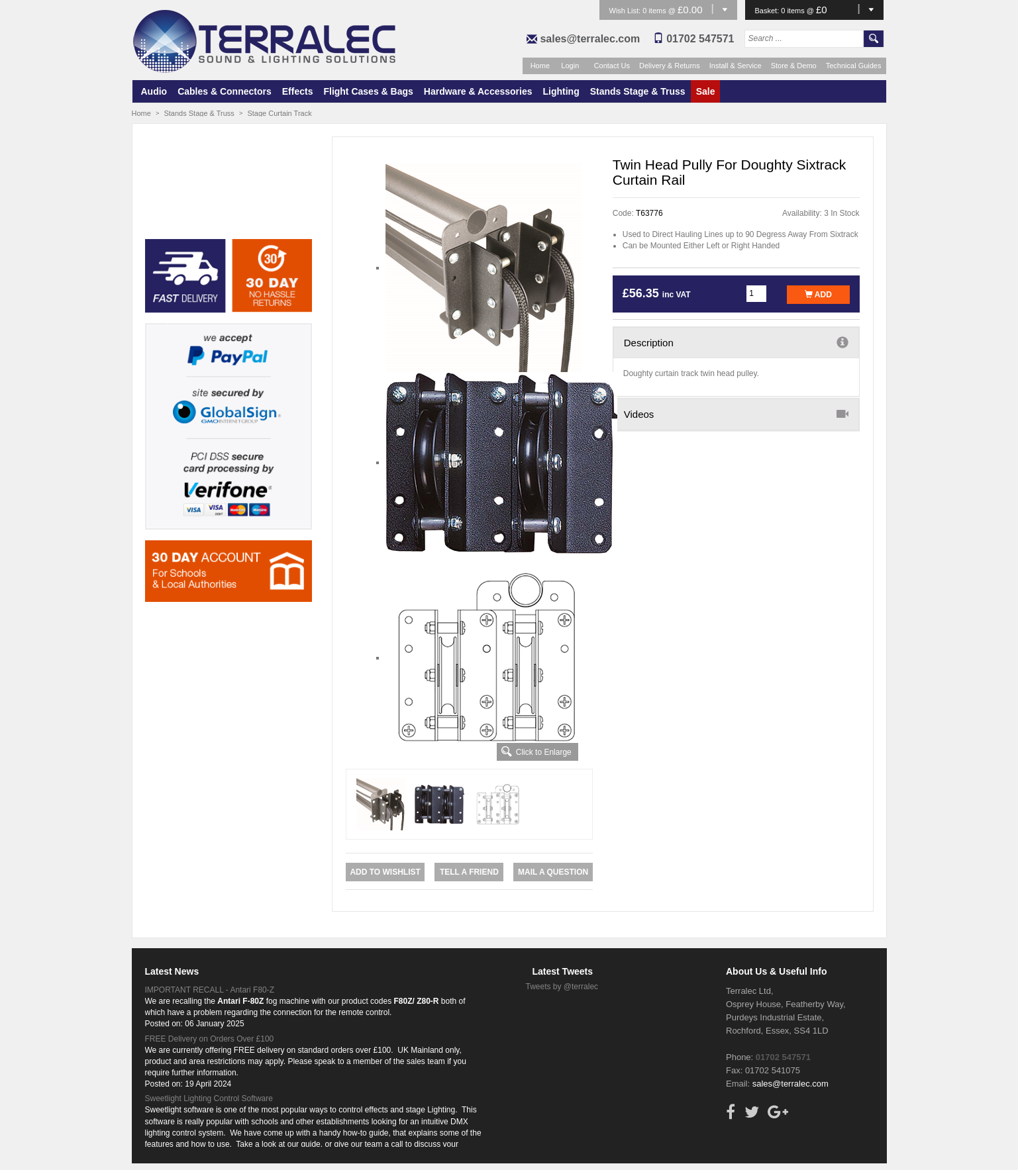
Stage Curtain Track (279, 113)
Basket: (768, 11)
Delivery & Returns (669, 66)
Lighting (561, 91)
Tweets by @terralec (562, 986)
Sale (705, 91)
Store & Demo (794, 66)
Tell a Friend (469, 872)
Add (818, 294)
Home (540, 66)
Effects (297, 91)
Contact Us (612, 66)
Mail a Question (553, 872)
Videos (736, 414)
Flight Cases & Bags (368, 91)
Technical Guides (854, 66)
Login (570, 66)
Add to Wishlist (385, 872)
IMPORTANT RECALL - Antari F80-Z (210, 990)
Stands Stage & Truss (638, 91)
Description (736, 342)
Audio (154, 91)
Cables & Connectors (225, 91)
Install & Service (735, 66)
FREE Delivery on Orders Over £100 (209, 1039)
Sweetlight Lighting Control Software (209, 1098)
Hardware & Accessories (478, 91)
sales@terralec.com (590, 38)
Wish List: (626, 11)
